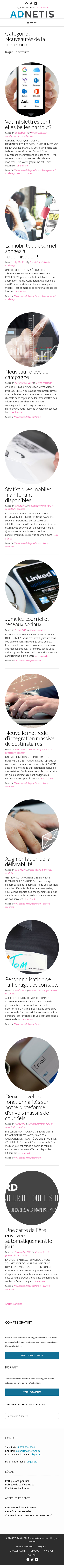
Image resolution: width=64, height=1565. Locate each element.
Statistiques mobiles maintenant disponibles (28, 494)
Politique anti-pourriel (17, 1481)
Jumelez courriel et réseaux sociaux (27, 621)
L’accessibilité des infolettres (21, 1507)
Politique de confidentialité (19, 1484)
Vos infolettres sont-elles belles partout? (29, 124)
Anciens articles (13, 1303)
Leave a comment (25, 173)
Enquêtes (42, 1546)
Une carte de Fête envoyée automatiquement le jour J (28, 1237)
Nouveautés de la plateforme (27, 170)
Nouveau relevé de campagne (26, 374)
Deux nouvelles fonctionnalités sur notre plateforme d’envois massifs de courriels (27, 1107)
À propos (48, 1551)
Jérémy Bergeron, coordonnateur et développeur (26, 134)
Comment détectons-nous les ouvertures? (28, 1515)
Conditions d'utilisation (17, 1488)
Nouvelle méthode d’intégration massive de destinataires (29, 738)
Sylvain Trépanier (44, 382)
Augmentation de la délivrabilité (27, 861)
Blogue (35, 1551)
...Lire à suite (22, 165)
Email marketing (24, 1546)
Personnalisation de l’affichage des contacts (32, 982)
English (31, 1555)
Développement (18, 1551)
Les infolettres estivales (18, 1511)
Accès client (42, 7)
